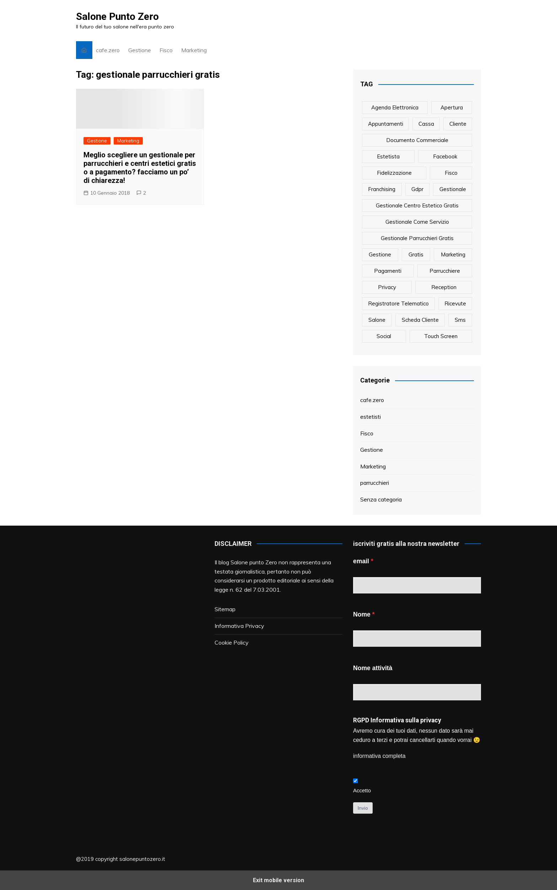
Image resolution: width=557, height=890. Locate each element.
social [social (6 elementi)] (384, 336)
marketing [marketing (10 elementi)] (453, 254)
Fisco (166, 50)
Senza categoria (381, 499)
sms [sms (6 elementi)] (460, 319)
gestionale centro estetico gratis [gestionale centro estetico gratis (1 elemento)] (417, 205)
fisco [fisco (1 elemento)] (451, 172)
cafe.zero (108, 50)
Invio (363, 808)
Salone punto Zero (254, 562)
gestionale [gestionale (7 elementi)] (452, 189)
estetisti (370, 416)
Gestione (139, 50)
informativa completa (379, 756)
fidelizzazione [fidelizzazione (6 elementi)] (394, 172)
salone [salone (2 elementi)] (376, 319)
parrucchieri (374, 482)
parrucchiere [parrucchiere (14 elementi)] (444, 270)
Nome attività (372, 668)
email (361, 561)
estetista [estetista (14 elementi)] (388, 156)
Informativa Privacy (239, 625)
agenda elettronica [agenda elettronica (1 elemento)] (394, 107)
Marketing (194, 50)
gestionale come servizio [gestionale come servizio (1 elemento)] (417, 221)
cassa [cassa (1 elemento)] (426, 123)
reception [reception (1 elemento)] (443, 287)
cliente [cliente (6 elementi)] (457, 123)
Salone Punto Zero (117, 16)
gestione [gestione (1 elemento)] (380, 254)
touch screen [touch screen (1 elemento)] (441, 336)
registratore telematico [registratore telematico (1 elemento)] (398, 303)
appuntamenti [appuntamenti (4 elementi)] (385, 123)
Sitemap (225, 609)
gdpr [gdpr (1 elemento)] (417, 189)
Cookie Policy (232, 642)
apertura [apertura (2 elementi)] (451, 107)
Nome (362, 614)
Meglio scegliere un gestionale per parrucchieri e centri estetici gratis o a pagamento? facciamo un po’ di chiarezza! (139, 168)
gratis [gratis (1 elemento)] (416, 254)
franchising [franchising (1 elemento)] (381, 189)
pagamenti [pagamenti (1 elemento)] (387, 270)
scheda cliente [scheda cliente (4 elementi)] (420, 319)
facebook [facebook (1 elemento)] (445, 156)
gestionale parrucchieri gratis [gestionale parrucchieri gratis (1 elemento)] (417, 238)
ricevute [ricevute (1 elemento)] (455, 303)
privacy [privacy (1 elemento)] (387, 287)
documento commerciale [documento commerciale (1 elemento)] (417, 140)
